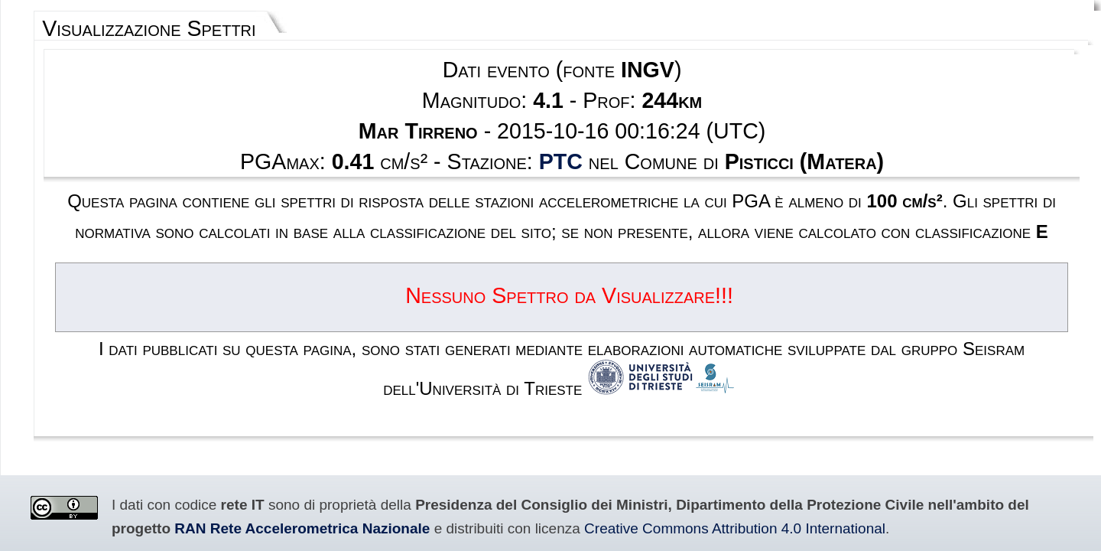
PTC (560, 119)
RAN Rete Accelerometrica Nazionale (867, 373)
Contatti (634, 478)
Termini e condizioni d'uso (506, 478)
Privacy (589, 478)
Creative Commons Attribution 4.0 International (214, 389)
